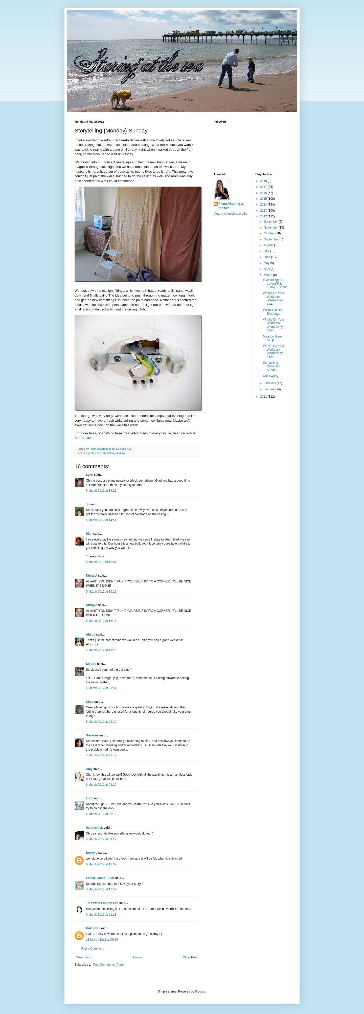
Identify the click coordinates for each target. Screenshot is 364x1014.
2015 (264, 198)
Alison (90, 634)
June (267, 257)
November (271, 227)
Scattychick (94, 827)
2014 (264, 204)
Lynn (89, 475)
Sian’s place (84, 438)
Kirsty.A (91, 575)
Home (137, 957)
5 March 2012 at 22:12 (101, 722)
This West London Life (102, 903)
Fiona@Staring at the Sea (231, 206)
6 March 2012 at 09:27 (101, 839)
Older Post (190, 957)
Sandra (91, 664)
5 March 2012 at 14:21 (101, 490)
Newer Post (84, 957)
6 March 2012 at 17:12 (101, 889)
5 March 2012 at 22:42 (101, 755)
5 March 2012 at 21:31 (101, 688)
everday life (93, 453)
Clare (90, 702)
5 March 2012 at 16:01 (101, 562)
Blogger (200, 991)
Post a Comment (92, 948)
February (270, 383)
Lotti (89, 798)
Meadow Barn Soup (272, 338)
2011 (264, 396)
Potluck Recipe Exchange (273, 311)
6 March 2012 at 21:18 (101, 914)
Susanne (92, 735)
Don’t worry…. (272, 376)
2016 (264, 193)
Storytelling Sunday (113, 453)
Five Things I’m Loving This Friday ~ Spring (275, 283)
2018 (264, 181)
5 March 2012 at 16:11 (101, 591)
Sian (89, 533)
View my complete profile (230, 213)
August (269, 245)
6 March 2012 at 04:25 (101, 784)
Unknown (93, 928)
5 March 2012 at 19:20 (101, 650)
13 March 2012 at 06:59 (102, 939)
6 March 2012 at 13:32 (101, 864)
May (267, 263)
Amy (89, 769)
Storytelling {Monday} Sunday (271, 366)
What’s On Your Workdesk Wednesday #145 (273, 325)
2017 (264, 187)
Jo (87, 504)
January (269, 389)
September (271, 239)
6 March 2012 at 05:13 (101, 814)
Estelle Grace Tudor (100, 878)
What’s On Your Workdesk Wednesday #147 (273, 298)
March (268, 275)
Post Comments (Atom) (109, 964)
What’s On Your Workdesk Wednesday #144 (273, 351)
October (269, 233)
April (267, 269)
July (267, 251)
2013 (264, 210)
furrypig (91, 852)
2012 (264, 216)
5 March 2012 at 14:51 (101, 520)
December (271, 221)
